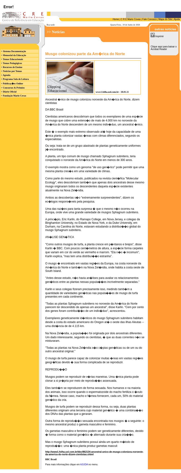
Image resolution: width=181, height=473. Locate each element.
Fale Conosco (149, 19)
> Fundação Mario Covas (13, 95)
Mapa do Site (165, 19)
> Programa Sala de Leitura (15, 79)
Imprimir (157, 36)
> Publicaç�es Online (12, 83)
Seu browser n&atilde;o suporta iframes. (90, 5)
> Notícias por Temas (11, 71)
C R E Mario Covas (131, 19)
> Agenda (5, 75)
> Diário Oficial (9, 91)
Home (116, 19)
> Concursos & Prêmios (13, 87)
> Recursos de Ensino (11, 67)
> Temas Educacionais (12, 59)
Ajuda (177, 19)
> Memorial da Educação (13, 55)
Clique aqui (156, 46)
